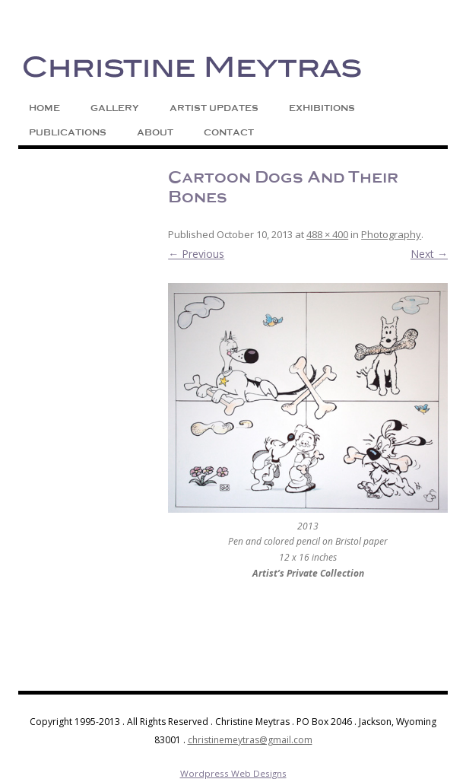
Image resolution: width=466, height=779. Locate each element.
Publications (67, 132)
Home (44, 108)
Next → (429, 253)
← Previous (196, 253)
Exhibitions (322, 108)
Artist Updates (214, 108)
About (155, 132)
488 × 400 (327, 234)
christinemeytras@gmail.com (250, 739)
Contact (229, 132)
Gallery (114, 108)
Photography (391, 234)
